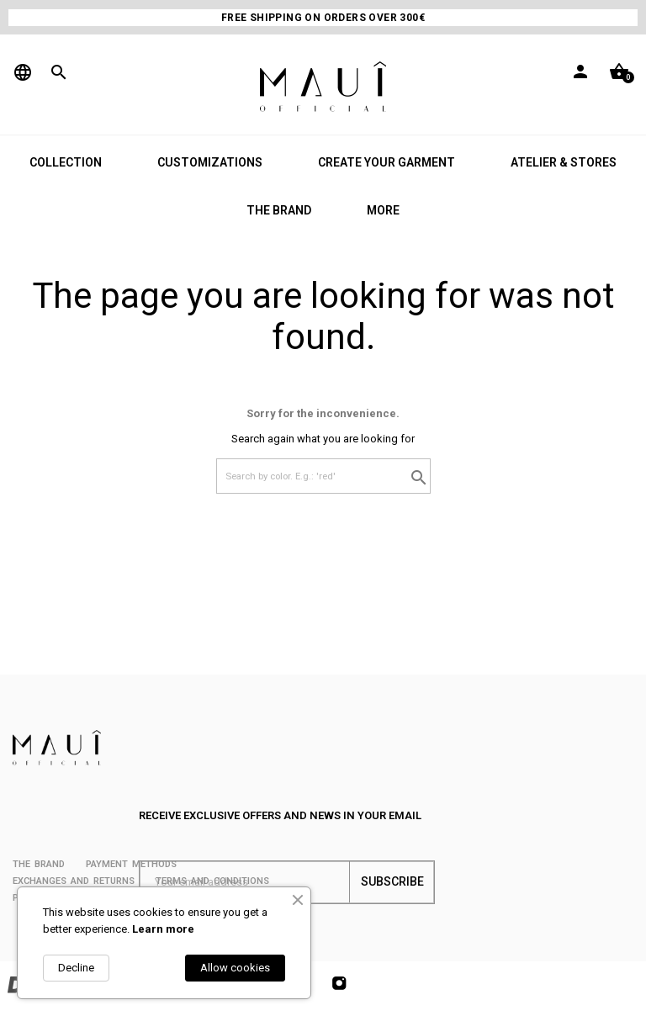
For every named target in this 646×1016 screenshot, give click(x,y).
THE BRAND (278, 210)
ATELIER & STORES (564, 162)
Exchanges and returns (74, 881)
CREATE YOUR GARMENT (386, 162)
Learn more (163, 929)
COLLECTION (65, 162)
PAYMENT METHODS (131, 864)
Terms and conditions (212, 881)
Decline (76, 967)
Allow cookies (235, 967)
